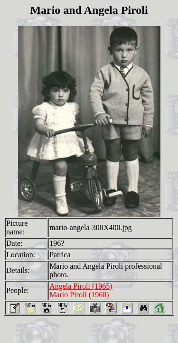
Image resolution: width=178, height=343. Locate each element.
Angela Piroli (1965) (80, 286)
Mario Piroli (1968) (79, 295)
